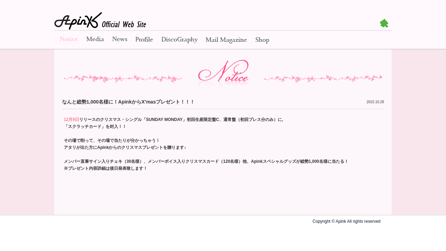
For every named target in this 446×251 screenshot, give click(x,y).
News (120, 40)
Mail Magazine (226, 40)
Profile (144, 40)
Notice (68, 40)
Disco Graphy (179, 40)
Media (95, 40)
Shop (262, 40)
